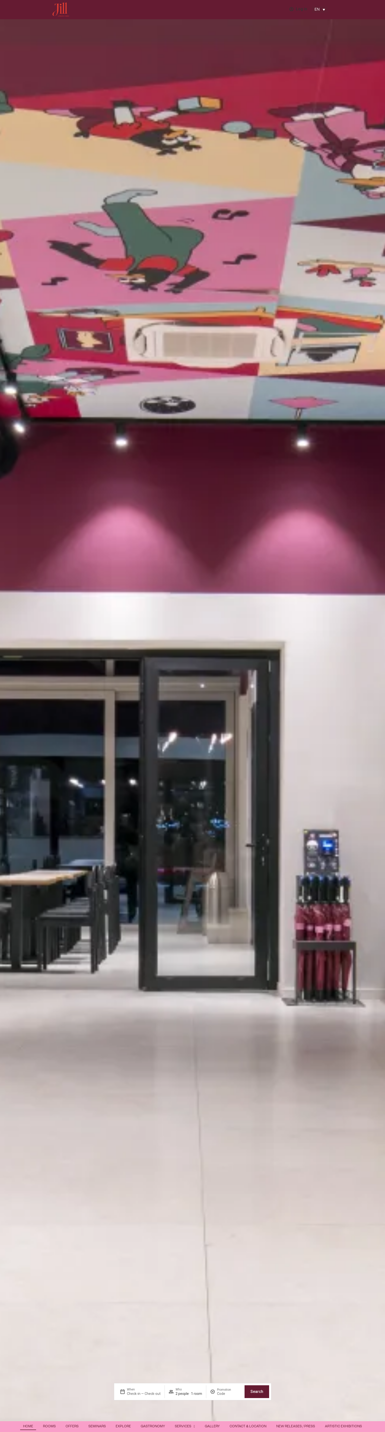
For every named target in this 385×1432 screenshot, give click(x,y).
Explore (123, 1426)
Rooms (49, 1426)
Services (185, 1426)
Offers (72, 1426)
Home (28, 1426)
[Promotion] (229, 1394)
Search (256, 1391)
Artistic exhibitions (343, 1426)
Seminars (97, 1426)
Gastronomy (153, 1426)
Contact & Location (248, 1426)
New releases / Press (295, 1426)
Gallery (212, 1426)
